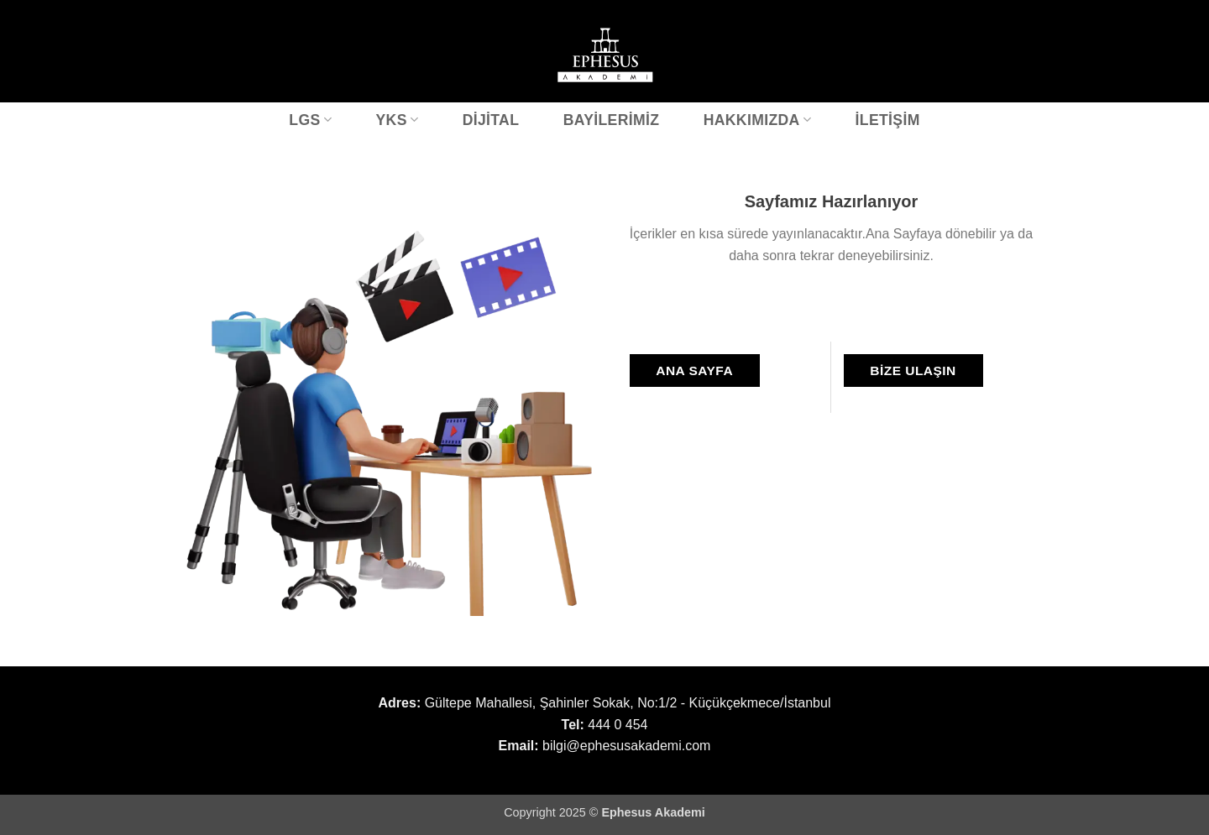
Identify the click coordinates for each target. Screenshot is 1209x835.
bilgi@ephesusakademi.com (626, 745)
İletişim (888, 120)
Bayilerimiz (611, 120)
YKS (396, 120)
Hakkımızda (757, 120)
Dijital (491, 120)
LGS (310, 120)
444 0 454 (617, 725)
